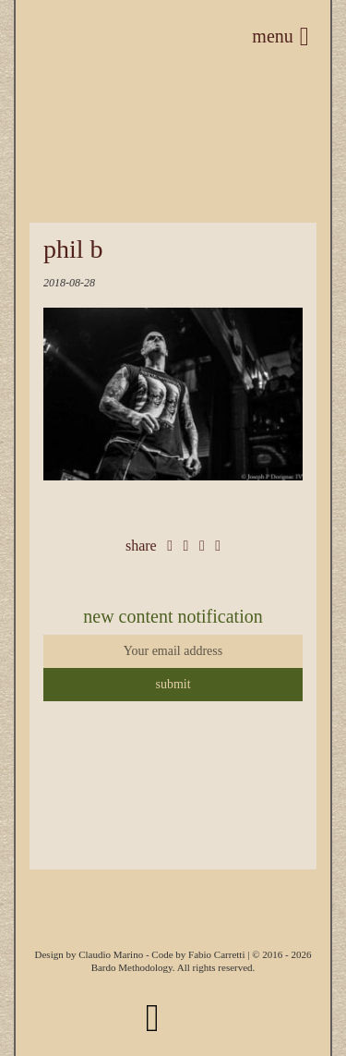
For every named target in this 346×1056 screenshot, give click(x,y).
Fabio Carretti (216, 954)
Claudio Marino (110, 954)
